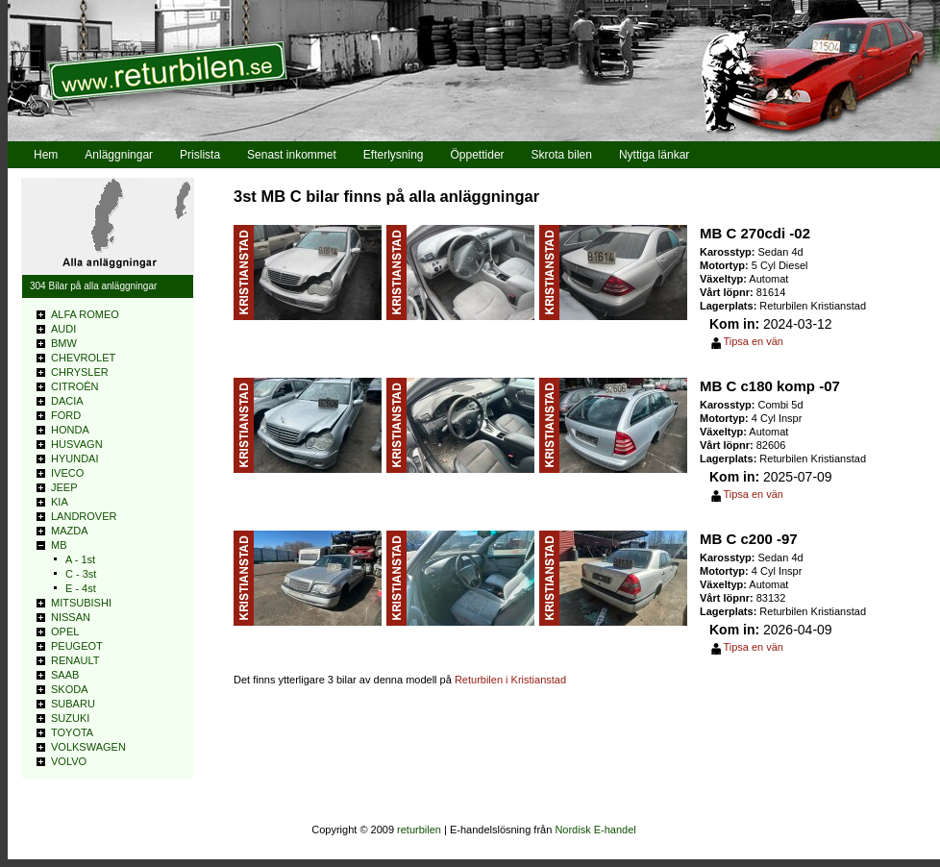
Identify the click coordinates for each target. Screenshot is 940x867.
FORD (66, 415)
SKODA (69, 689)
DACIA (67, 401)
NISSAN (70, 617)
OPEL (65, 631)
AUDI (63, 328)
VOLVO (69, 761)
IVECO (67, 473)
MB (59, 545)
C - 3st (80, 574)
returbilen (419, 829)
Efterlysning (393, 154)
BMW (64, 343)
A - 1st (80, 559)
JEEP (64, 487)
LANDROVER (83, 516)
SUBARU (73, 703)
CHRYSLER (80, 372)
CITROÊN (75, 386)
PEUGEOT (77, 646)
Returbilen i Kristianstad (510, 679)
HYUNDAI (75, 458)
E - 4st (80, 588)
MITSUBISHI (81, 602)
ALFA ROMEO (85, 314)
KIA (59, 502)
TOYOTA (72, 732)
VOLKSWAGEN (88, 747)
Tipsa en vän (753, 341)
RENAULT (75, 660)
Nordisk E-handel (595, 829)
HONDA (70, 429)
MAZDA (69, 530)
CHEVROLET (83, 357)
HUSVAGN (77, 444)
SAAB (65, 675)
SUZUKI (70, 718)
